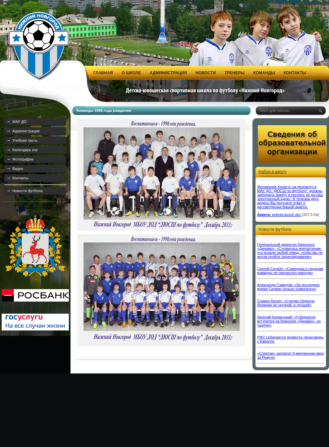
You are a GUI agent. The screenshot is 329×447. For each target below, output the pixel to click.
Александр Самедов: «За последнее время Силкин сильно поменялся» (288, 287)
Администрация (26, 131)
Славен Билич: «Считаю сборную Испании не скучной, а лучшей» (286, 303)
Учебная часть (24, 140)
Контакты (20, 178)
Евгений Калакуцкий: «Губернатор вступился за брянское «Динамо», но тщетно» (289, 321)
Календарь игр (25, 150)
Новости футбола (27, 191)
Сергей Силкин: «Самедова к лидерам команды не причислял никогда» (290, 271)
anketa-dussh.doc (286, 215)
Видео (17, 169)
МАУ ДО (19, 122)
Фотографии (23, 159)
